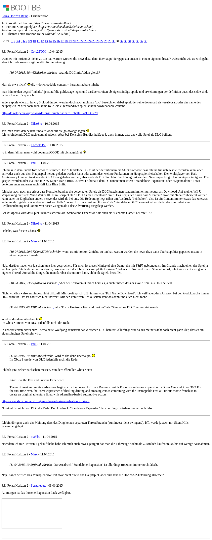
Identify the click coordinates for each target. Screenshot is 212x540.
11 (38, 41)
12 (42, 41)
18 (66, 41)
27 (102, 41)
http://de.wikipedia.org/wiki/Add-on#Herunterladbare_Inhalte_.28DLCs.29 (50, 113)
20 (74, 41)
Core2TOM (38, 51)
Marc (34, 241)
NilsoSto (36, 123)
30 (113, 41)
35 (133, 41)
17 (62, 41)
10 (34, 41)
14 (50, 41)
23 (86, 41)
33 (125, 41)
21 (78, 41)
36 (137, 41)
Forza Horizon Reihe (15, 16)
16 (58, 41)
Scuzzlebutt (38, 485)
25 (94, 41)
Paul (33, 163)
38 (145, 41)
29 (109, 41)
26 (98, 41)
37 (141, 41)
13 (46, 41)
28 (105, 41)
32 (121, 41)
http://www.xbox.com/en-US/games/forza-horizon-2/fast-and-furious (46, 401)
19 (70, 41)
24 (90, 41)
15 (54, 41)
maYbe (35, 436)
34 (129, 41)
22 (82, 41)
